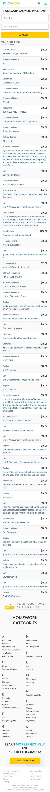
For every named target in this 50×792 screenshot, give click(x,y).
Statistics (29, 737)
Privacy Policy (35, 776)
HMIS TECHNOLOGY (12, 277)
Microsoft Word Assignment (16, 267)
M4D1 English (9, 370)
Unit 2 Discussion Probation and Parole (21, 462)
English (5, 704)
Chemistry (6, 682)
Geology (5, 733)
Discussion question (12, 328)
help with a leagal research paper (18, 430)
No (4, 63)
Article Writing (7, 656)
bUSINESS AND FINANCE (14, 112)
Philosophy (30, 705)
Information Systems (34, 656)
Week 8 (6, 102)
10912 (19, 607)
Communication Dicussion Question (20, 338)
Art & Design (6, 653)
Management (31, 679)
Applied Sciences (8, 647)
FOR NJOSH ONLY (11, 82)
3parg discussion (11, 131)
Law (27, 666)
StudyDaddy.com (31, 785)
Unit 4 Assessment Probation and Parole (22, 207)
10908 (21, 603)
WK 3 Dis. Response (12, 245)
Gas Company (9, 532)
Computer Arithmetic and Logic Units (20, 121)
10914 (38, 607)
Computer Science (9, 688)
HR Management (32, 647)
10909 (30, 603)
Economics (6, 698)
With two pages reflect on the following (21, 318)
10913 (29, 607)
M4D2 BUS (8, 360)
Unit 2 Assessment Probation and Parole (22, 380)
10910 (40, 603)
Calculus (5, 679)
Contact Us (7, 776)
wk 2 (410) (8, 141)
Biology (5, 666)
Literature (29, 669)
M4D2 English (9, 389)
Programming (31, 718)
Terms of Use (34, 779)
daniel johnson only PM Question (18, 73)
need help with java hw (13, 184)
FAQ (31, 774)
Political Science (32, 711)
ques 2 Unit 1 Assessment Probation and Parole (25, 586)
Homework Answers (11, 771)
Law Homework (10, 577)
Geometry (5, 737)
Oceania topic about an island (17, 235)
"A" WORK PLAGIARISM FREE (16, 420)
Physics (29, 708)
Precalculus (30, 714)
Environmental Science (10, 708)
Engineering (6, 701)
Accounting (6, 640)
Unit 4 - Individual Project (15, 286)
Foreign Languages (9, 721)
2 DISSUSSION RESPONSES (16, 522)
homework (8, 497)
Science (29, 730)
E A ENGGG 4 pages (12, 596)
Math (28, 685)
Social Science (31, 734)
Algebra (5, 643)
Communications (8, 685)
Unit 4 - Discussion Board (14, 296)
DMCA (5, 779)
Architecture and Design (11, 650)
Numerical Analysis (33, 695)
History (28, 643)
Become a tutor (9, 774)
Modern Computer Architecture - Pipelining (22, 92)
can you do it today (12, 175)
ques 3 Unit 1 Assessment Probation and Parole (25, 554)
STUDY (11, 3)
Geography (6, 730)
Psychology (30, 721)
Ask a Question (25, 760)
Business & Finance (9, 669)
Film (3, 717)
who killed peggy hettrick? (15, 53)
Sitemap (6, 781)
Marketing (30, 682)
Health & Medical (32, 640)
